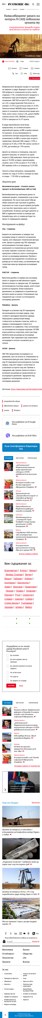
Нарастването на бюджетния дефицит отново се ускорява (25, 508)
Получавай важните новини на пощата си (21, 938)
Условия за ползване (30, 994)
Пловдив (30, 591)
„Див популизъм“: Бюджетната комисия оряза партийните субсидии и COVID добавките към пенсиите (26, 470)
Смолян (19, 599)
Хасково (8, 607)
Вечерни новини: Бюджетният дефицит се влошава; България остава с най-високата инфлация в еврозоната (27, 713)
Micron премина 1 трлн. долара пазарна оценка (19, 922)
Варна (32, 570)
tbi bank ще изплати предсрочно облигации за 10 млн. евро (25, 749)
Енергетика (19, 515)
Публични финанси (21, 463)
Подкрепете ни (28, 997)
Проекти (6, 962)
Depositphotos (29, 1016)
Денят (15, 707)
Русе (17, 595)
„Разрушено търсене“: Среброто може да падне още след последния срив (20, 863)
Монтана (17, 586)
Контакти (7, 984)
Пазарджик (30, 586)
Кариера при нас (9, 994)
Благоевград (11, 570)
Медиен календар (10, 1004)
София (28, 599)
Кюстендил (23, 582)
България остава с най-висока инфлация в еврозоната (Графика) (26, 485)
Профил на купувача (11, 997)
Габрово (17, 578)
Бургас (23, 570)
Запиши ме (35, 941)
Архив (21, 685)
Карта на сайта (28, 981)
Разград (8, 595)
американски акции (12, 401)
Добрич (28, 578)
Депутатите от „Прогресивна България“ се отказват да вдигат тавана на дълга (27, 496)
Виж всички (36, 802)
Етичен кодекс (9, 989)
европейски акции (11, 406)
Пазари (22, 9)
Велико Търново (14, 574)
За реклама (8, 974)
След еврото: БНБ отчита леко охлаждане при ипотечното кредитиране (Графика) (27, 535)
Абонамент (7, 981)
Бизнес (15, 9)
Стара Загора (11, 603)
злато (6, 410)
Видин (28, 574)
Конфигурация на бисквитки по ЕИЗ (10, 1000)
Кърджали (9, 582)
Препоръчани (32, 458)
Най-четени (20, 458)
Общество (27, 954)
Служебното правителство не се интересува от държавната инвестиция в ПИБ (21, 788)
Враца (7, 578)
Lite (24, 958)
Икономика (7, 949)
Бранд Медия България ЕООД (28, 990)
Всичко (26, 962)
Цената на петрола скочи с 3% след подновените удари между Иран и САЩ (21, 893)
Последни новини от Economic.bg (27, 766)
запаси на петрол (30, 406)
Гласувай (11, 685)
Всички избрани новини (28, 554)
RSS (35, 933)
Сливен (8, 599)
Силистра (28, 595)
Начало (8, 9)
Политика (18, 491)
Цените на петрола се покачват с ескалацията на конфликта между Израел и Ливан (20, 832)
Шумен (19, 607)
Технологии (7, 958)
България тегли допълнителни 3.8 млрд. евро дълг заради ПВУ (26, 547)
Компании (16, 744)
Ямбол (28, 607)
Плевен (20, 591)
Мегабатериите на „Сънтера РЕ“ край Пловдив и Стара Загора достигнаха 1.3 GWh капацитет (25, 521)
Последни (8, 458)
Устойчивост (8, 954)
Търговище (27, 603)
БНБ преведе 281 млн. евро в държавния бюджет (25, 737)
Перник (9, 591)
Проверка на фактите (11, 978)
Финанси (18, 530)
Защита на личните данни (29, 974)
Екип (24, 978)
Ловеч (7, 586)
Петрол (17, 410)
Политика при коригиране (27, 985)
